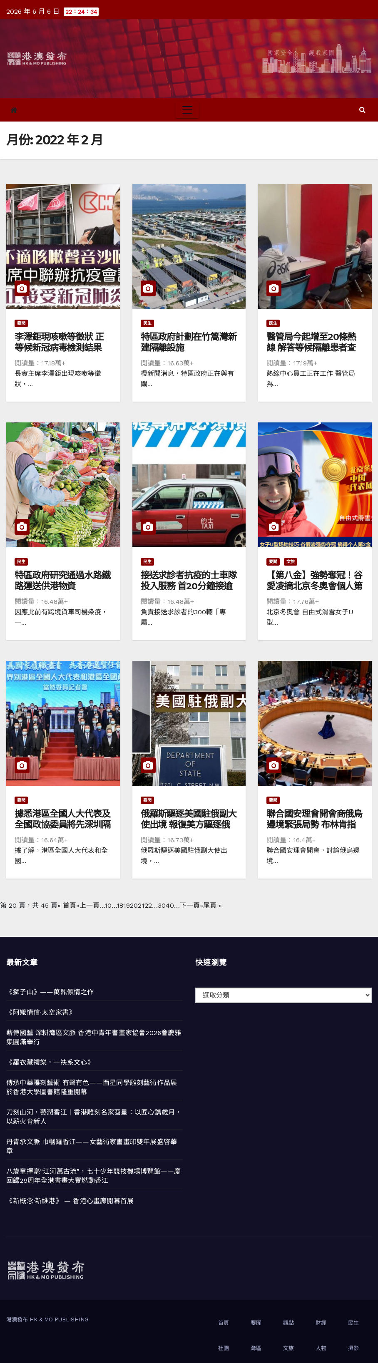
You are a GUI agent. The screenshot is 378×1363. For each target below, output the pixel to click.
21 (141, 905)
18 (120, 905)
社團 (223, 1348)
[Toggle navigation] (187, 110)
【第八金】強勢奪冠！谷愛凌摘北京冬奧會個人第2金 (314, 586)
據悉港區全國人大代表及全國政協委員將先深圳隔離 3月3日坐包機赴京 (62, 825)
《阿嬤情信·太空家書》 (40, 1012)
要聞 (21, 323)
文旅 (290, 561)
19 (126, 905)
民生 (147, 323)
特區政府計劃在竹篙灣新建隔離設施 (188, 342)
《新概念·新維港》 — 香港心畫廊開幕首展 (70, 1201)
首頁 (223, 1323)
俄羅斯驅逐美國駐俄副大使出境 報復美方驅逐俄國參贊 (188, 825)
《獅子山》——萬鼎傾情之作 (50, 992)
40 (170, 905)
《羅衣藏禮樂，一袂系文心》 (50, 1062)
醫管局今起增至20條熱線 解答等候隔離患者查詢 (311, 348)
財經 (321, 1323)
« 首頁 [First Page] (66, 905)
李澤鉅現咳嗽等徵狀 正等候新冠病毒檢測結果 (59, 342)
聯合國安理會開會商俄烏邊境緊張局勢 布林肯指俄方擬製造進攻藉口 (314, 825)
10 (108, 905)
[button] (362, 110)
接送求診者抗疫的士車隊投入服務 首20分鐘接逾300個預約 (188, 586)
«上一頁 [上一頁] (87, 905)
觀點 (288, 1323)
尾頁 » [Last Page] (212, 905)
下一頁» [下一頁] (191, 905)
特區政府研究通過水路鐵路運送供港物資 (62, 581)
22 (148, 905)
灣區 (256, 1348)
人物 (321, 1348)
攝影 (353, 1348)
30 (162, 905)
